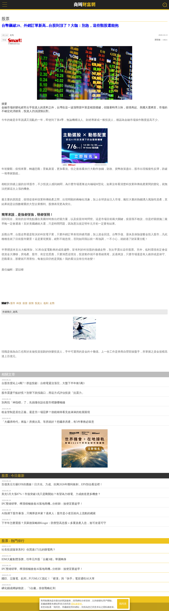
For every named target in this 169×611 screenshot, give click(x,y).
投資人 (38, 303)
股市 (12, 303)
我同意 (122, 603)
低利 (45, 303)
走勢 (52, 303)
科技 (18, 303)
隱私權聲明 (76, 603)
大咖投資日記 (15, 41)
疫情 (31, 303)
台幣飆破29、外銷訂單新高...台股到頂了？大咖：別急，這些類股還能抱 (60, 26)
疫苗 (25, 303)
